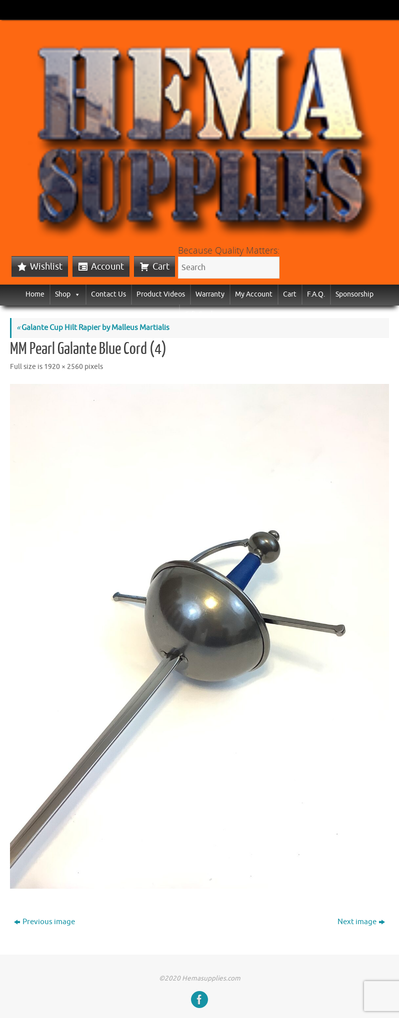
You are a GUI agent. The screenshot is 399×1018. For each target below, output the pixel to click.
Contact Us (108, 294)
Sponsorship (355, 294)
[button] (75, 294)
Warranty (210, 294)
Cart (161, 266)
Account (107, 266)
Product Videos (160, 294)
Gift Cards (200, 314)
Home (35, 294)
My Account (253, 294)
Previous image (44, 922)
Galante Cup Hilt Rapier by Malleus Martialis (93, 328)
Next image (361, 922)
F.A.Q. (316, 294)
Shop (67, 294)
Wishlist (46, 266)
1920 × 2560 (63, 366)
